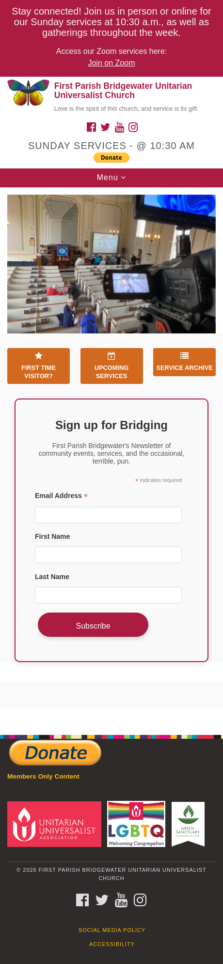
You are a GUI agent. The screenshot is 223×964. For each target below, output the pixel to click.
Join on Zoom (111, 63)
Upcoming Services (111, 365)
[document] (111, 455)
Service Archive (184, 361)
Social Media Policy (112, 930)
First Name (52, 536)
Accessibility (112, 944)
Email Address (61, 495)
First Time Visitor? (38, 365)
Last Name (52, 577)
